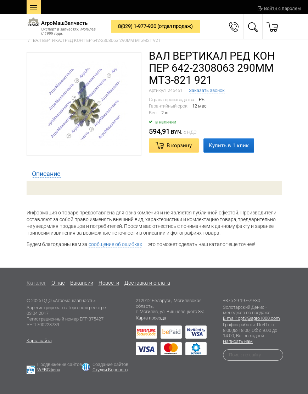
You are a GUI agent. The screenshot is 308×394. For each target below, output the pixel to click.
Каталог (36, 283)
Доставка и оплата (147, 283)
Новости (109, 283)
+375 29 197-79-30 (241, 300)
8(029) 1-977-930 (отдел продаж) (155, 26)
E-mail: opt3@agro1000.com (251, 318)
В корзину (179, 145)
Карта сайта (39, 340)
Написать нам (238, 341)
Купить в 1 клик (229, 145)
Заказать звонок (207, 90)
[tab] (46, 174)
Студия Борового (110, 369)
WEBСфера (48, 369)
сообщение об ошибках (115, 244)
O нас (58, 283)
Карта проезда (151, 318)
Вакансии (81, 283)
